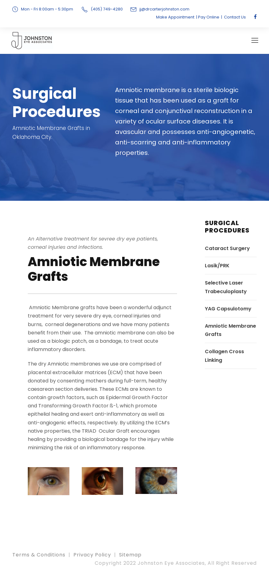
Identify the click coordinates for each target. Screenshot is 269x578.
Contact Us (235, 17)
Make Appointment (175, 17)
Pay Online (208, 17)
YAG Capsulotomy (228, 310)
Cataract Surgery (227, 249)
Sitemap (130, 556)
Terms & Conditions (38, 556)
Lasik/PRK (217, 267)
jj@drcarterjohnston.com (164, 9)
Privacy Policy (92, 556)
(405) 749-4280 (107, 9)
